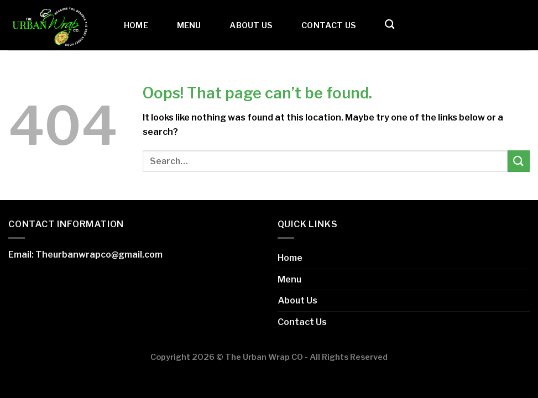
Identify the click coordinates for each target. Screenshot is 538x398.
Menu (189, 25)
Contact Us (328, 25)
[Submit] (519, 161)
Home (136, 25)
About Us (251, 25)
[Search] (389, 25)
